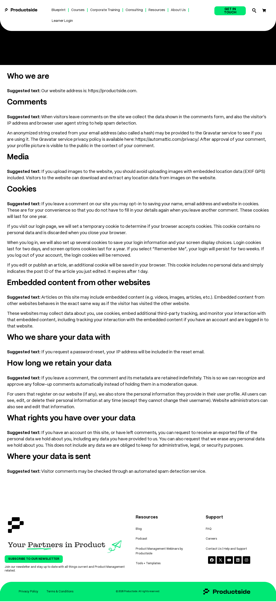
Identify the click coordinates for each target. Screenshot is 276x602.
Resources (157, 10)
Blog (139, 529)
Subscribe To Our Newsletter (33, 559)
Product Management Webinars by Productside (159, 553)
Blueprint (59, 10)
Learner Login (62, 21)
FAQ (209, 529)
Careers (211, 540)
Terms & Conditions (60, 592)
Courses (78, 10)
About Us (178, 10)
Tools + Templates (148, 566)
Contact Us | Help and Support (226, 551)
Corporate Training (105, 10)
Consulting (134, 10)
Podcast (141, 540)
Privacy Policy (27, 592)
